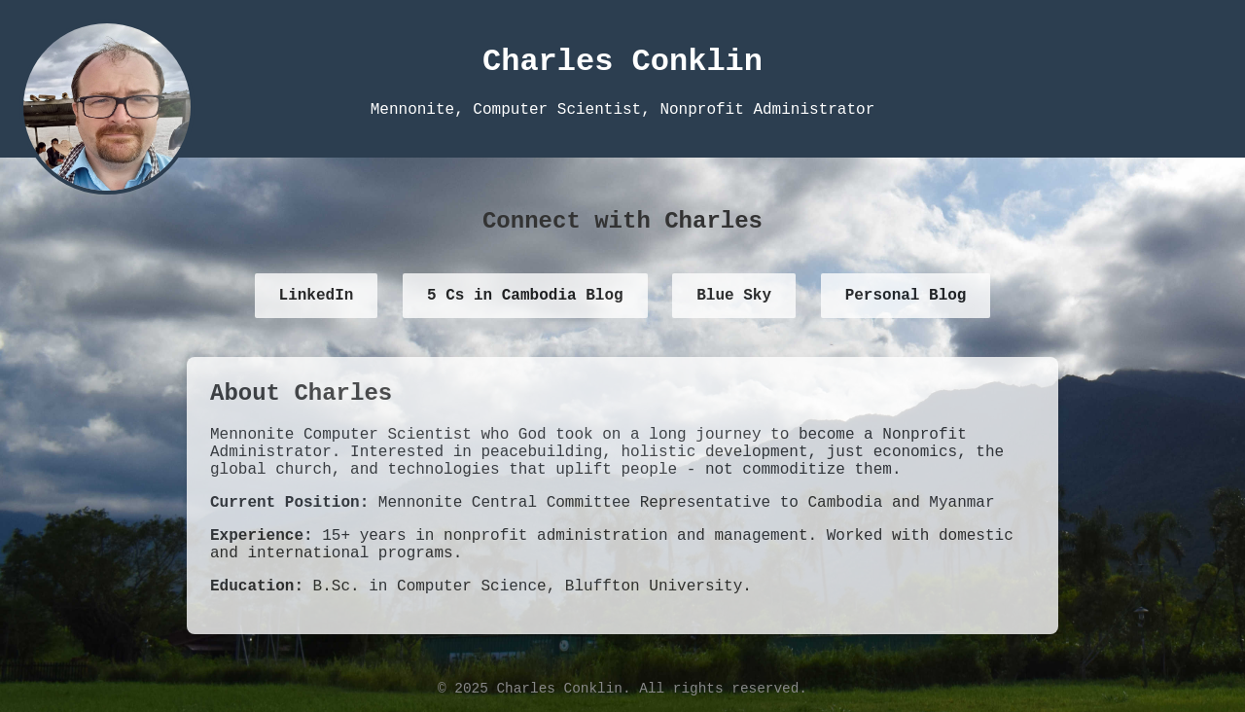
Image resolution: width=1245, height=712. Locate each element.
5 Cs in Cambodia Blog (525, 295)
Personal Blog (906, 295)
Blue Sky (733, 295)
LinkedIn (316, 295)
